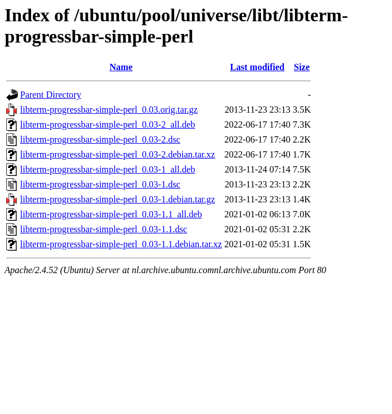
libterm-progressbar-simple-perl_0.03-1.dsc (100, 184)
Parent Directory (50, 94)
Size (302, 67)
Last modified (257, 67)
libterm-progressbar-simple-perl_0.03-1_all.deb (107, 169)
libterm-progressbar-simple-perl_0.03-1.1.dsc (103, 229)
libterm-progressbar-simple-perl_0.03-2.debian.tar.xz (117, 154)
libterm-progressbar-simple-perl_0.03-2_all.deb (107, 124)
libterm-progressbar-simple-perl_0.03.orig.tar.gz (109, 109)
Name (121, 67)
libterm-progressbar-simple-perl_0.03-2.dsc (100, 139)
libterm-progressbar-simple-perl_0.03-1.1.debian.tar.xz (121, 244)
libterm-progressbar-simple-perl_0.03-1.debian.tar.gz (117, 199)
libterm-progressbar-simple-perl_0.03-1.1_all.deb (111, 214)
